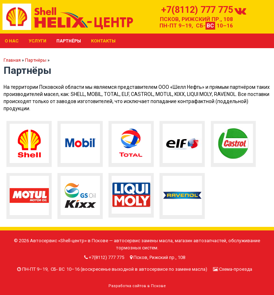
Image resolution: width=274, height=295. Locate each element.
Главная (12, 60)
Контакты (103, 41)
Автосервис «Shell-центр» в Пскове (69, 240)
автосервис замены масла (143, 240)
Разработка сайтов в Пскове (137, 286)
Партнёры (68, 41)
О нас (12, 41)
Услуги (37, 41)
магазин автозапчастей (200, 240)
